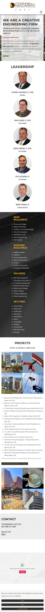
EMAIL (3, 534)
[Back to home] (22, 4)
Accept (22, 572)
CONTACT (6, 56)
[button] (41, 12)
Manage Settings (22, 609)
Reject (22, 605)
